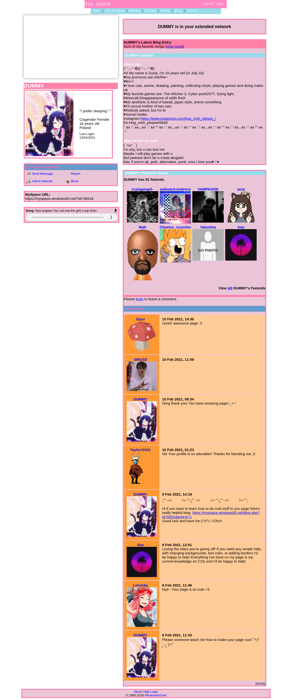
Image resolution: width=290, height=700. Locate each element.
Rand (135, 11)
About (138, 691)
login (140, 299)
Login (220, 4)
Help (146, 691)
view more (175, 46)
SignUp (208, 4)
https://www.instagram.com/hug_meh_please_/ (178, 118)
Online (150, 11)
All (114, 11)
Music (165, 11)
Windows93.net (155, 695)
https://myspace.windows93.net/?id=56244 (59, 198)
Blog (178, 11)
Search (192, 11)
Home (96, 11)
